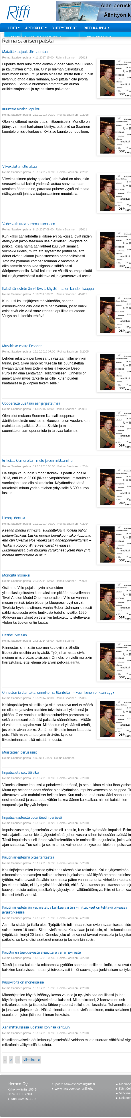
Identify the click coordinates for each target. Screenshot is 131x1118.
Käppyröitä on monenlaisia (23, 982)
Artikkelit (34, 28)
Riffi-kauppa (95, 28)
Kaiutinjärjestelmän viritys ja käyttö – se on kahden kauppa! (48, 288)
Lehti (12, 28)
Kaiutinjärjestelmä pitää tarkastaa (28, 857)
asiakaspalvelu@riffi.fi (79, 1084)
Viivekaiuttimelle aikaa (19, 166)
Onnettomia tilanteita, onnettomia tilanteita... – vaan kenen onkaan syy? (58, 692)
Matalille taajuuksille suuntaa (25, 52)
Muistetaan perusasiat (19, 752)
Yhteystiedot (64, 28)
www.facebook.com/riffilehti (74, 1088)
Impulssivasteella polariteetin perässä (32, 817)
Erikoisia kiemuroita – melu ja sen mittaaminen (38, 460)
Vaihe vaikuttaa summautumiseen (28, 224)
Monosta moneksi (16, 575)
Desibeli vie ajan (14, 635)
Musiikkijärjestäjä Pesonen (22, 346)
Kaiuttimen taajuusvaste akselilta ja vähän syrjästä (41, 952)
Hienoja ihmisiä (13, 518)
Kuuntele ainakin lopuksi (21, 109)
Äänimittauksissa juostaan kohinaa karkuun (36, 1027)
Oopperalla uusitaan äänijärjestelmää (31, 403)
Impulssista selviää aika (20, 772)
